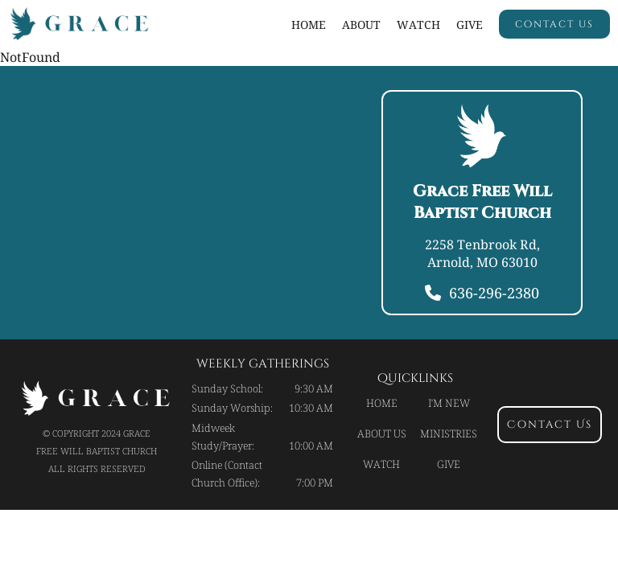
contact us (554, 24)
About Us (381, 433)
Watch (381, 464)
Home (308, 24)
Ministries (448, 433)
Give (469, 24)
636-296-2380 (494, 292)
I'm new (449, 403)
